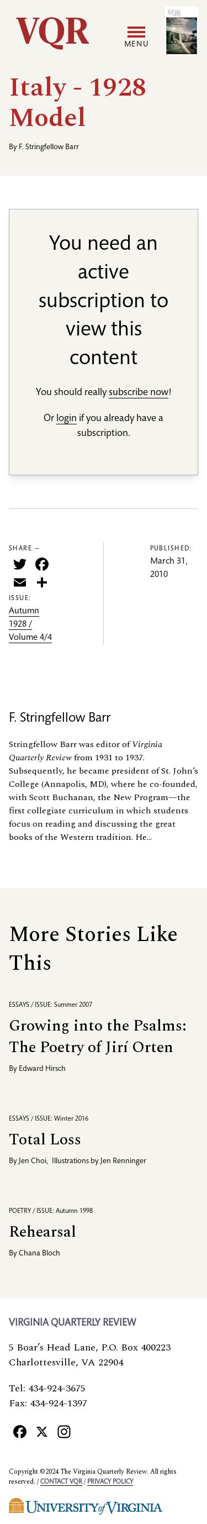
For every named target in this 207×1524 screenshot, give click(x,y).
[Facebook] (20, 1431)
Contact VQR (61, 1482)
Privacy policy (110, 1482)
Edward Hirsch (42, 1069)
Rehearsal (42, 1232)
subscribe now (138, 393)
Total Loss (45, 1140)
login (66, 419)
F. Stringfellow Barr (49, 147)
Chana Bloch (39, 1254)
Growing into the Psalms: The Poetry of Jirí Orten (98, 1036)
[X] (42, 1431)
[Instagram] (64, 1431)
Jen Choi (32, 1161)
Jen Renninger (123, 1161)
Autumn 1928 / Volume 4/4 (30, 625)
